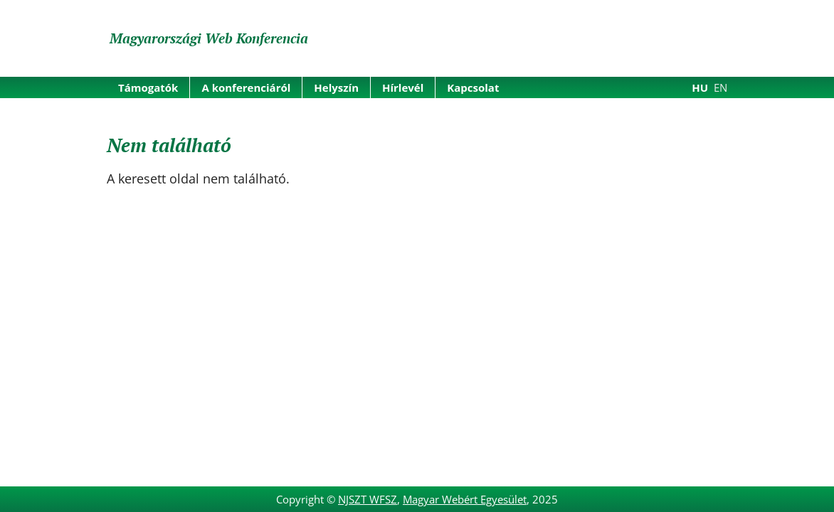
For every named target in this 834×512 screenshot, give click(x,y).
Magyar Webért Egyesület (465, 499)
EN (720, 87)
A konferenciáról (245, 87)
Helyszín (336, 87)
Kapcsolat (473, 87)
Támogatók (148, 87)
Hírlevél (402, 87)
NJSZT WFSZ (367, 499)
